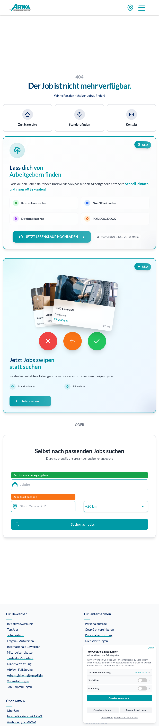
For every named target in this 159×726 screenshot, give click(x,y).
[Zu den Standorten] (130, 8)
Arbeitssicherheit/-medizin (25, 675)
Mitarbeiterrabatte (19, 652)
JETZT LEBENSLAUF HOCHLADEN (52, 237)
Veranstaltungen (18, 681)
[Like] (97, 341)
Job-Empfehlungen (19, 687)
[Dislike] (48, 341)
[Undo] (72, 341)
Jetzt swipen (30, 401)
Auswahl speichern (136, 710)
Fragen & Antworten (20, 641)
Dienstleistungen (96, 641)
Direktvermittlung (19, 664)
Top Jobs (13, 629)
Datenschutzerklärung (126, 717)
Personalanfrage (96, 623)
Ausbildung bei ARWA (21, 722)
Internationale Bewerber (23, 646)
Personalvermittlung (98, 635)
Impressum (107, 717)
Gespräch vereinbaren (99, 629)
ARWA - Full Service (20, 669)
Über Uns (13, 710)
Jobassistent (15, 635)
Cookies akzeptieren (119, 698)
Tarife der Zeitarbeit (20, 658)
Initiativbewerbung (20, 623)
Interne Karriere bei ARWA (24, 716)
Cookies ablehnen (102, 710)
